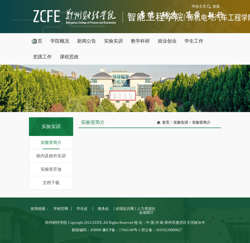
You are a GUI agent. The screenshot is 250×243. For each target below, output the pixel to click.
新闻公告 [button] (86, 41)
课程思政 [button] (69, 56)
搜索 (216, 6)
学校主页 (199, 6)
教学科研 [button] (140, 41)
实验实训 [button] (113, 41)
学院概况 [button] (59, 41)
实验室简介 (51, 142)
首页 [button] (37, 41)
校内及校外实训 (51, 156)
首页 (165, 122)
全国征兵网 (125, 209)
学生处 (82, 209)
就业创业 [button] (167, 41)
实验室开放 (51, 169)
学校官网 (60, 209)
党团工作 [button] (42, 56)
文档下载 (51, 182)
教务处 (103, 209)
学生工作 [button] (193, 41)
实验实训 (180, 122)
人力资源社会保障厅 (146, 211)
